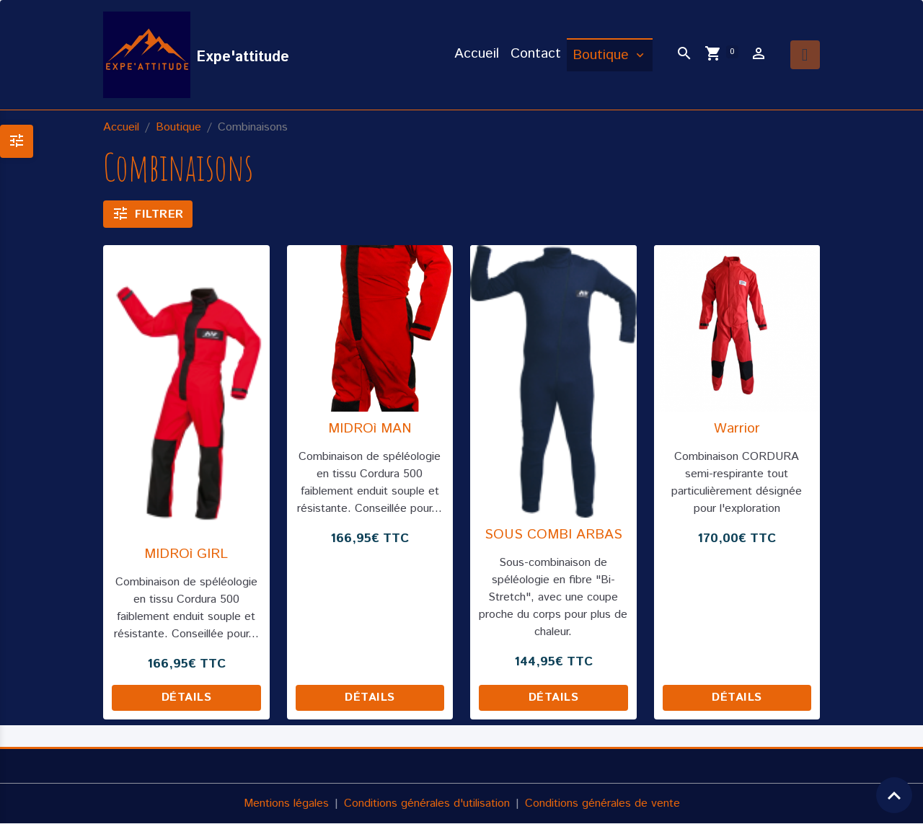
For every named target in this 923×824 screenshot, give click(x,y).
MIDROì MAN (370, 428)
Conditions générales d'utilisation (427, 803)
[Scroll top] (894, 795)
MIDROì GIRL (186, 554)
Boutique (603, 55)
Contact (536, 53)
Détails (187, 697)
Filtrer (148, 214)
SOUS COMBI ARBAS (553, 534)
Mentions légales (286, 803)
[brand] (196, 55)
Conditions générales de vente (602, 803)
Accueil (476, 53)
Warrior (737, 428)
